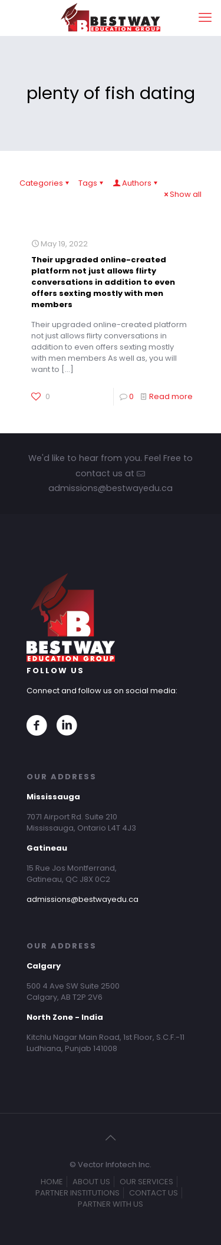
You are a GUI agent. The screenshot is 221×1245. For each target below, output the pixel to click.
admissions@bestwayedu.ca (82, 899)
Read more (171, 396)
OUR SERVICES (146, 1181)
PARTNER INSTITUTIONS (77, 1192)
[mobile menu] (205, 18)
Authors (136, 183)
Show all (182, 194)
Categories (45, 183)
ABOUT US (91, 1181)
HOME (52, 1181)
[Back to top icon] (110, 1137)
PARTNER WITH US (110, 1204)
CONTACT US (153, 1192)
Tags (91, 183)
